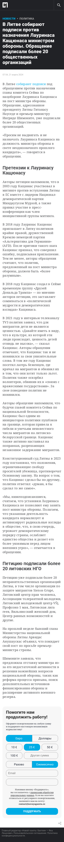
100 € (14, 755)
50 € (50, 747)
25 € (32, 747)
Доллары (45, 738)
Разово (19, 764)
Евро (19, 738)
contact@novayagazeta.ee (32, 804)
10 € (14, 747)
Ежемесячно (45, 764)
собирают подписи (31, 84)
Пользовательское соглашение (29, 833)
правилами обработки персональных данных (32, 794)
